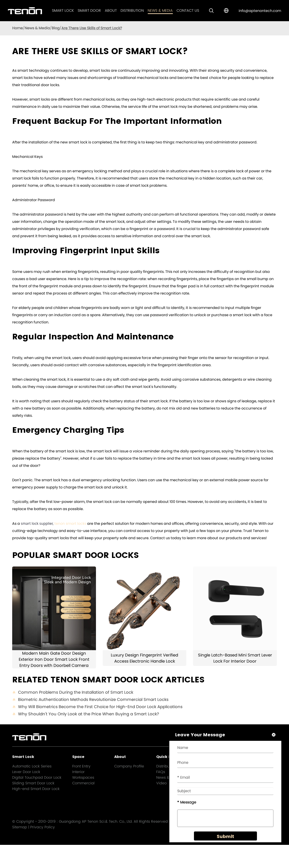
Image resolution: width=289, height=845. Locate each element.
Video (161, 783)
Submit (224, 839)
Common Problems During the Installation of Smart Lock (72, 692)
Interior (78, 771)
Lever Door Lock (26, 771)
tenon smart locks (70, 523)
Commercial (83, 783)
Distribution (132, 10)
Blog (56, 28)
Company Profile (129, 766)
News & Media (160, 10)
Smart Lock (63, 10)
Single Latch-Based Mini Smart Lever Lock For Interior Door (235, 658)
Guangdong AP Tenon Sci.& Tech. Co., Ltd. (96, 821)
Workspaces (83, 777)
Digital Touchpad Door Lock (36, 777)
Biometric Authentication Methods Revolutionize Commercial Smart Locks (90, 699)
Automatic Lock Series (31, 766)
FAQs (160, 771)
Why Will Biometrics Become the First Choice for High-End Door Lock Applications (97, 706)
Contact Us (188, 10)
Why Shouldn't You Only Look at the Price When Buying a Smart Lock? (85, 714)
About (111, 10)
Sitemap (19, 827)
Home (17, 28)
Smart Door (89, 10)
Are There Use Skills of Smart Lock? (91, 28)
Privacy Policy (42, 827)
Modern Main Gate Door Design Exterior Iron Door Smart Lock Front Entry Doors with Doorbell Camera (54, 659)
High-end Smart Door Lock (36, 788)
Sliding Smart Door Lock (33, 783)
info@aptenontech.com (260, 10)
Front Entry (81, 766)
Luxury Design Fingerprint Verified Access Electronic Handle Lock (144, 658)
